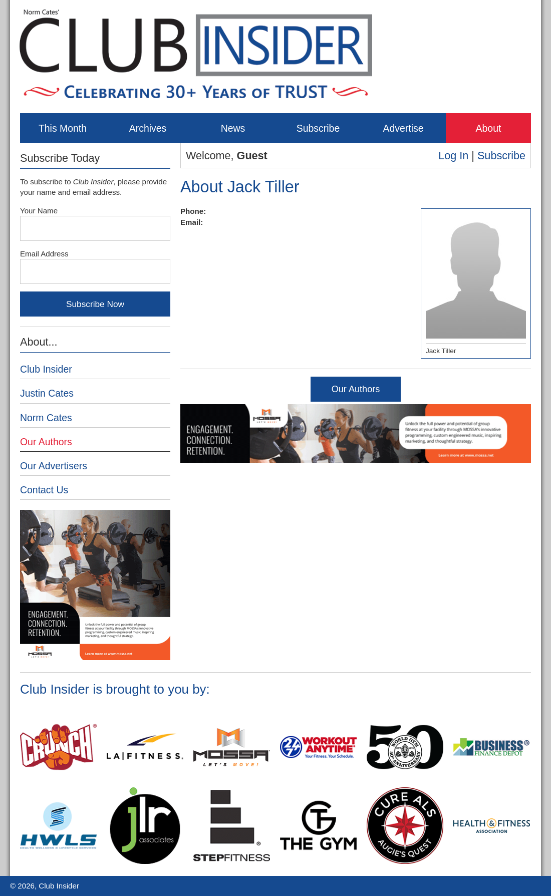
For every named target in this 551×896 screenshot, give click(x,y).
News (233, 128)
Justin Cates (47, 393)
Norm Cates (46, 417)
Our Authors (356, 389)
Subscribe (318, 128)
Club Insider (46, 369)
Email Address (44, 253)
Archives (148, 128)
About (488, 128)
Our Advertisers (53, 465)
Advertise (403, 128)
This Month (63, 128)
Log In (453, 155)
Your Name (39, 210)
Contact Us (44, 489)
